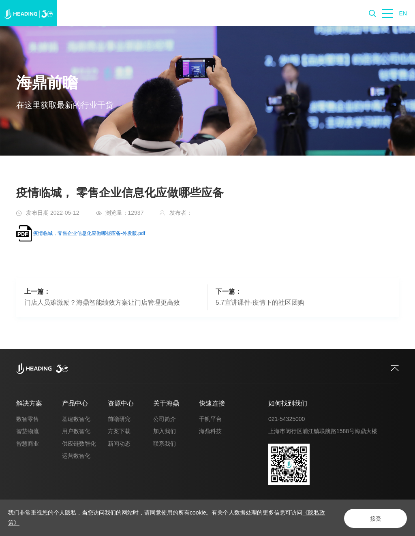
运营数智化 (76, 456)
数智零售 (27, 419)
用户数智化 (76, 431)
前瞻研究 (119, 419)
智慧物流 (27, 431)
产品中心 (75, 403)
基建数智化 (76, 419)
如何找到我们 (287, 403)
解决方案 (29, 403)
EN (403, 13)
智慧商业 (27, 443)
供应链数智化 (79, 443)
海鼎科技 (210, 431)
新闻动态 (119, 443)
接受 (373, 518)
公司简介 (164, 419)
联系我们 (164, 443)
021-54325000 (286, 419)
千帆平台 (210, 419)
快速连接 (212, 403)
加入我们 (164, 431)
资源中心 (121, 403)
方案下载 (119, 431)
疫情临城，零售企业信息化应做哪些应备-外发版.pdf (89, 233)
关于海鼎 (166, 403)
